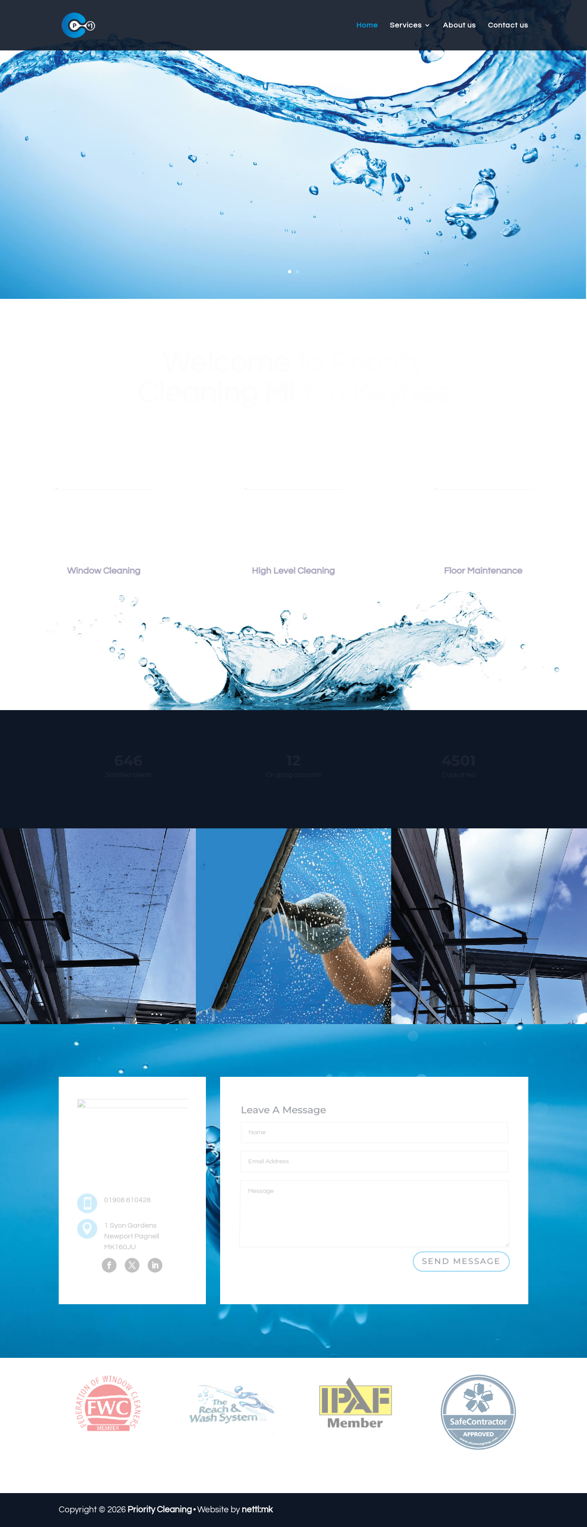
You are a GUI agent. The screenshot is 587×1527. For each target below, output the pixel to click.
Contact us (508, 25)
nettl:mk (257, 1509)
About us (459, 25)
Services (406, 25)
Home (367, 25)
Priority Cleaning (159, 1509)
